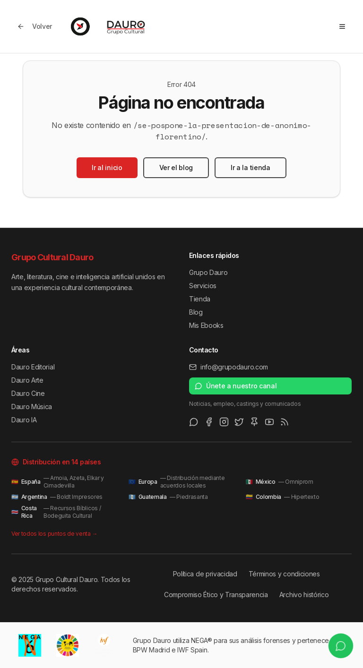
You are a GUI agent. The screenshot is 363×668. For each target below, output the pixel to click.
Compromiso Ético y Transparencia (216, 595)
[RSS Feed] (284, 422)
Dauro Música (31, 407)
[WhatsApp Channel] (194, 422)
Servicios (202, 286)
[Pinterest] (254, 422)
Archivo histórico (304, 595)
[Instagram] (224, 422)
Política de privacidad (205, 574)
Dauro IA (23, 420)
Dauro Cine (28, 393)
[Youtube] (269, 422)
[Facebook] (209, 422)
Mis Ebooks (206, 325)
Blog (196, 312)
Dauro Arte (27, 380)
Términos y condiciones (284, 574)
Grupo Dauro (208, 272)
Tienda (199, 299)
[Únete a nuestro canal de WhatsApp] (338, 643)
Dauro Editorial (32, 367)
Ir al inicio (107, 167)
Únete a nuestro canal (236, 386)
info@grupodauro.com (228, 367)
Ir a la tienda (250, 167)
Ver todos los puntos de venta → (54, 533)
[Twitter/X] (239, 422)
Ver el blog (176, 167)
